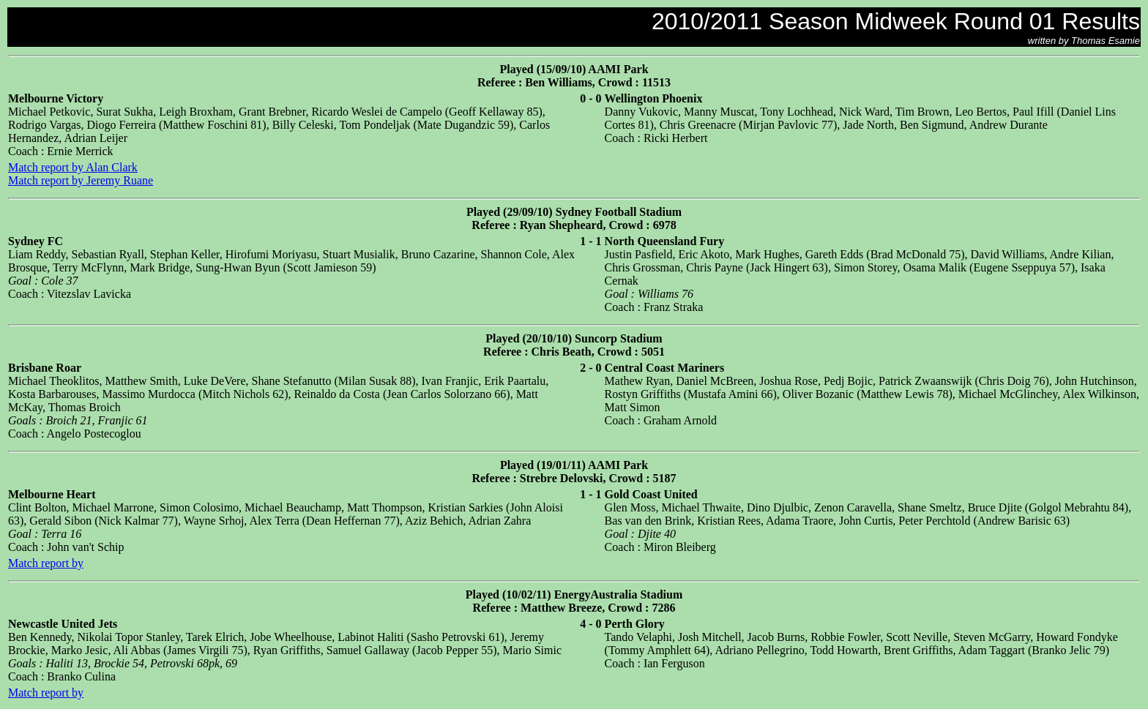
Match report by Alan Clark (73, 167)
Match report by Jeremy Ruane (80, 180)
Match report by (45, 563)
